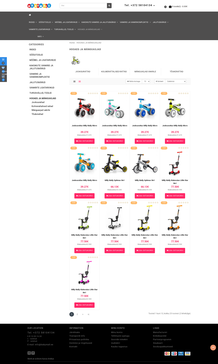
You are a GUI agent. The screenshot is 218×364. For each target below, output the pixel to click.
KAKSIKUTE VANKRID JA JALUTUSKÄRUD (100, 22)
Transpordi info (77, 336)
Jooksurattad (38, 102)
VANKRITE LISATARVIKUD (40, 29)
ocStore (38, 359)
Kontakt (73, 346)
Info (40, 36)
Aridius (51, 359)
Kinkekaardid (159, 336)
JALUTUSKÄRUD (160, 22)
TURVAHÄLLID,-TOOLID (65, 29)
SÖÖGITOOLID (46, 22)
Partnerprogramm (162, 339)
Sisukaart (158, 343)
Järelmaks (74, 332)
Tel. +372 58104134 (41, 332)
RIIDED (33, 22)
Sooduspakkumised (163, 346)
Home (72, 43)
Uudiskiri (115, 343)
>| (88, 314)
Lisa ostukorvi (84, 141)
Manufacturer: (160, 332)
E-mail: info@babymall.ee (40, 344)
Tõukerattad (37, 114)
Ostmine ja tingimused (80, 343)
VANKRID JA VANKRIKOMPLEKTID (135, 22)
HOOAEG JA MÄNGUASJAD (90, 29)
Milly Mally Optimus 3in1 (115, 180)
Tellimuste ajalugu (120, 336)
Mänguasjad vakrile (41, 110)
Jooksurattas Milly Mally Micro (84, 126)
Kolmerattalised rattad (42, 106)
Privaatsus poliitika (79, 339)
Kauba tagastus (119, 346)
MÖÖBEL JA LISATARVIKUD (67, 22)
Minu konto (117, 332)
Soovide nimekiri (119, 339)
